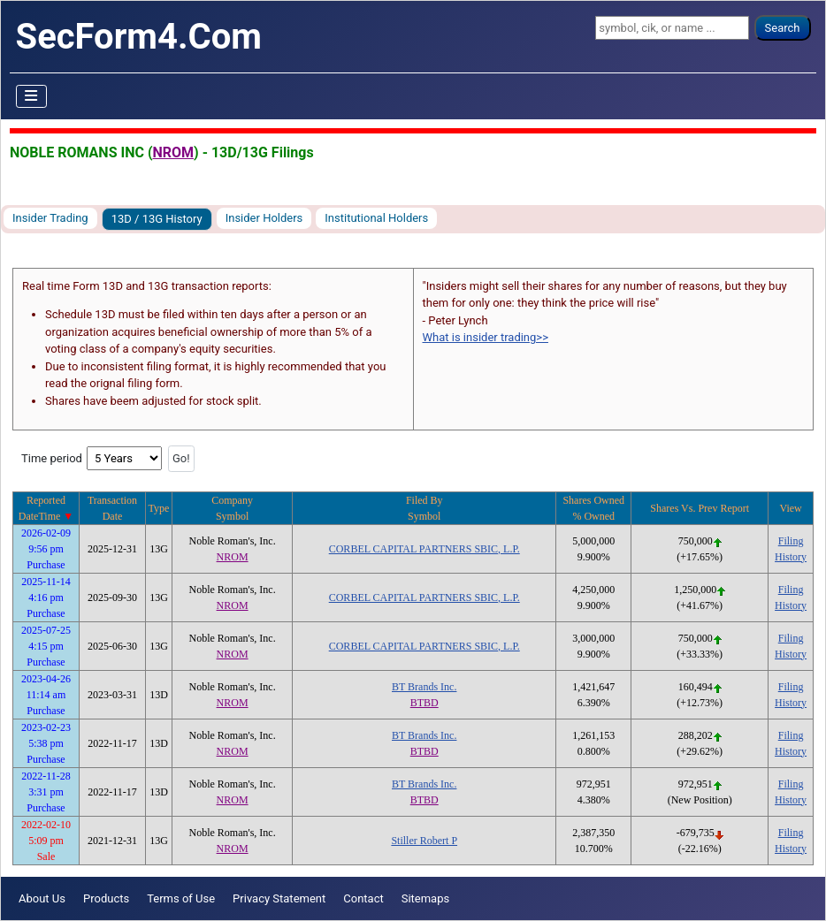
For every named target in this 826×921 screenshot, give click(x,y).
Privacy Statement (279, 898)
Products (106, 898)
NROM (173, 152)
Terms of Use (181, 898)
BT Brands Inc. (424, 687)
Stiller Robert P (424, 840)
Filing (791, 541)
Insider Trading (50, 218)
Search (782, 27)
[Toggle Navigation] (32, 96)
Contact (363, 898)
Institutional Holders (376, 218)
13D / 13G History (157, 218)
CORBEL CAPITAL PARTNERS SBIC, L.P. (424, 549)
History (791, 557)
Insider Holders (264, 218)
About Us (42, 898)
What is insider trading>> (485, 337)
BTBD (424, 702)
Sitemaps (426, 898)
